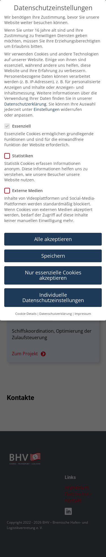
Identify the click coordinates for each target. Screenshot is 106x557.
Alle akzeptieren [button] (53, 224)
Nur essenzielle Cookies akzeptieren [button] (53, 260)
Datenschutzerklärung (25, 89)
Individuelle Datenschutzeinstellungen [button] (53, 283)
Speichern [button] (53, 241)
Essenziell (19, 111)
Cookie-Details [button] (25, 299)
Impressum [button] (83, 299)
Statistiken (20, 141)
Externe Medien (25, 176)
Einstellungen (47, 95)
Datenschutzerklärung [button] (55, 299)
